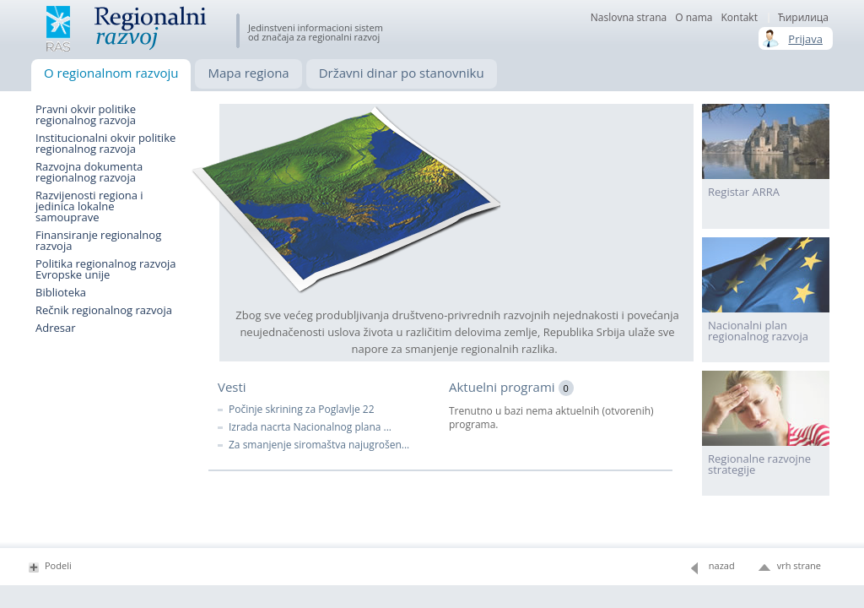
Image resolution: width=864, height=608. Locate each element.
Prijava (805, 38)
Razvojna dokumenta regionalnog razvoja (89, 172)
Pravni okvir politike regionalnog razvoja (85, 115)
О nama (693, 18)
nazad (722, 565)
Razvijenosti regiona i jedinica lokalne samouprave (89, 206)
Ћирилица (803, 18)
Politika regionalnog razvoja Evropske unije (105, 269)
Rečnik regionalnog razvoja (103, 310)
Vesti (232, 386)
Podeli (58, 565)
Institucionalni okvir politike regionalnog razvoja (105, 144)
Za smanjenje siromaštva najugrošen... (319, 445)
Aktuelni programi (511, 386)
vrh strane (799, 565)
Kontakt (739, 18)
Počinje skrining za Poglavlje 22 (302, 409)
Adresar (55, 328)
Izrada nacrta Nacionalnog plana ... (310, 427)
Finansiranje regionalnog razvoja (98, 241)
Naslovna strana (629, 18)
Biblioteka (60, 292)
